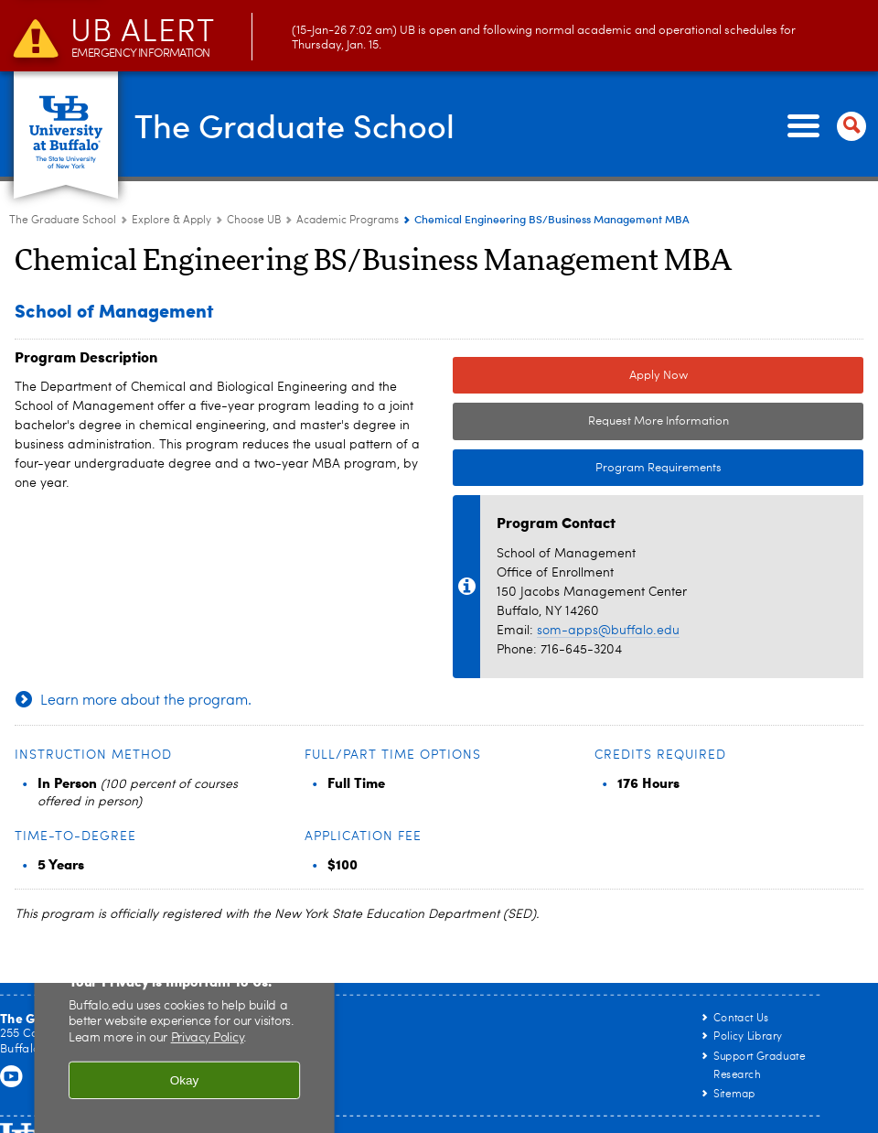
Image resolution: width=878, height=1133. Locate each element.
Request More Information (658, 421)
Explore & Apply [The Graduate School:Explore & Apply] (171, 220)
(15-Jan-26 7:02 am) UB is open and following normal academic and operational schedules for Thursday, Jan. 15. (433, 38)
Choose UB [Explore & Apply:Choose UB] (254, 220)
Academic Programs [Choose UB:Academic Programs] (347, 220)
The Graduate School (294, 124)
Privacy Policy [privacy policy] (207, 1038)
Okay (184, 1079)
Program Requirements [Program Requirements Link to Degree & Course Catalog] (587, 468)
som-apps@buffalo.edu (608, 630)
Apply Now (658, 376)
